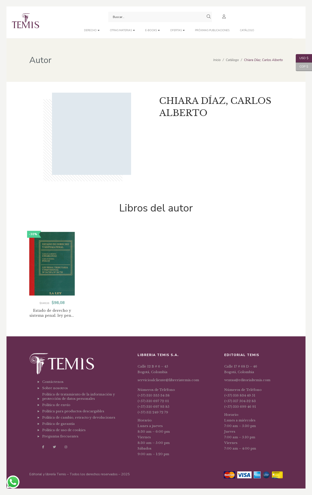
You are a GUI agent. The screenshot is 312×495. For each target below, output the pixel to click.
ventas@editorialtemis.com (247, 380)
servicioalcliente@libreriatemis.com (168, 380)
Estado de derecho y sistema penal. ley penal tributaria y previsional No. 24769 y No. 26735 (52, 329)
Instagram (66, 446)
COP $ (302, 67)
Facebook (43, 446)
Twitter (54, 446)
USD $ (302, 58)
